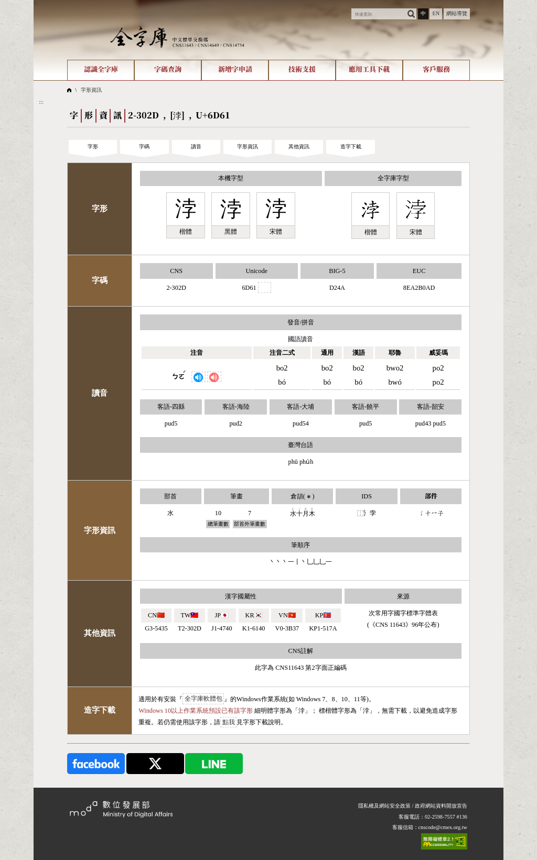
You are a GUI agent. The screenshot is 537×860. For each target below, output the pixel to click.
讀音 (196, 146)
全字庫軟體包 (203, 699)
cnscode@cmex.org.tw (442, 827)
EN (435, 13)
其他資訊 (298, 146)
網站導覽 (456, 13)
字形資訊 (91, 90)
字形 (93, 146)
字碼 (144, 146)
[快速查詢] (378, 13)
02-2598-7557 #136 (446, 817)
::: (36, 3)
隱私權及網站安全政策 (384, 806)
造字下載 (350, 146)
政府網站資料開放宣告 (441, 806)
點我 (228, 722)
